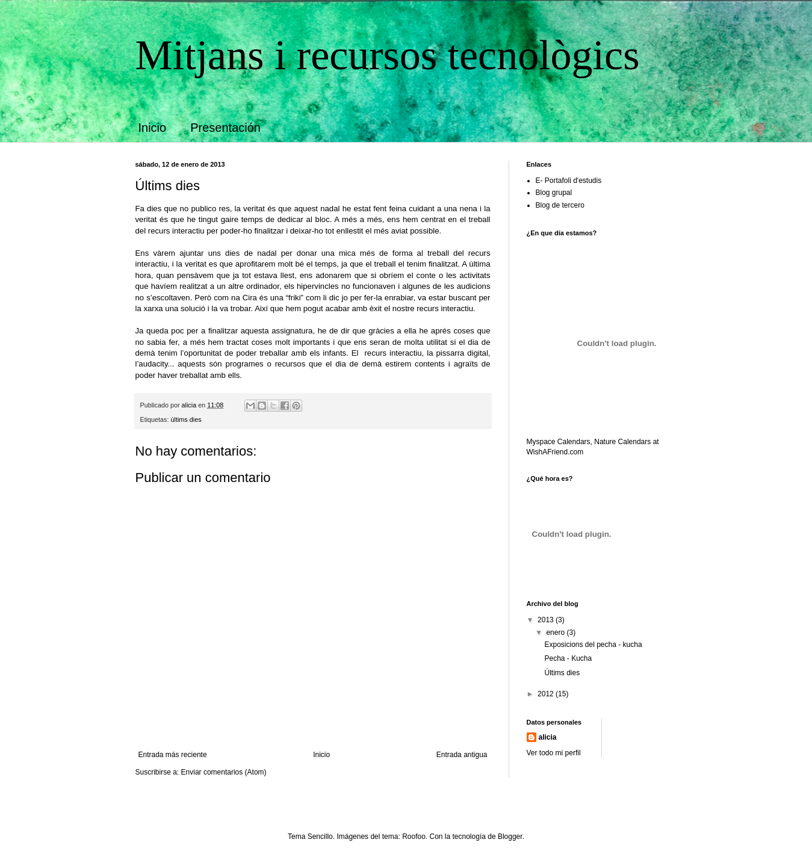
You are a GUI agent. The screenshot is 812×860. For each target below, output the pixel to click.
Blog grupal (554, 192)
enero (556, 632)
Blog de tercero (560, 205)
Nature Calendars (622, 442)
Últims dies (562, 673)
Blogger (510, 836)
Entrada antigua (462, 754)
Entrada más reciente (172, 754)
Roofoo (414, 836)
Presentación (225, 127)
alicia (548, 737)
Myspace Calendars (558, 442)
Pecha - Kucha (568, 658)
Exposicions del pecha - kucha (593, 644)
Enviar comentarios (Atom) (224, 772)
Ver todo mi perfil (554, 753)
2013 (547, 620)
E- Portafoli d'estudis (569, 180)
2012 (547, 694)
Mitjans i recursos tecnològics (387, 55)
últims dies (186, 419)
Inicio (152, 127)
